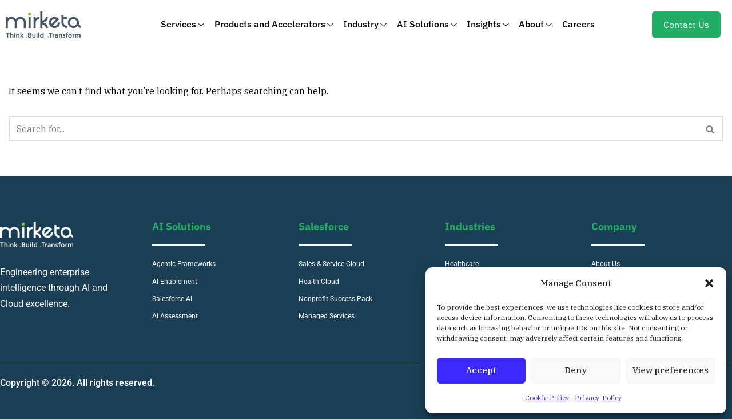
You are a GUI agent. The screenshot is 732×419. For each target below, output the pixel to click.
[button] (709, 283)
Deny (575, 370)
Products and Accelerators (275, 24)
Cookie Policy (547, 397)
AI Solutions (427, 24)
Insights (487, 24)
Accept (481, 370)
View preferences (670, 370)
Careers (576, 24)
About (534, 24)
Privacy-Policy (598, 397)
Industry (366, 24)
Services (185, 24)
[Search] (353, 128)
